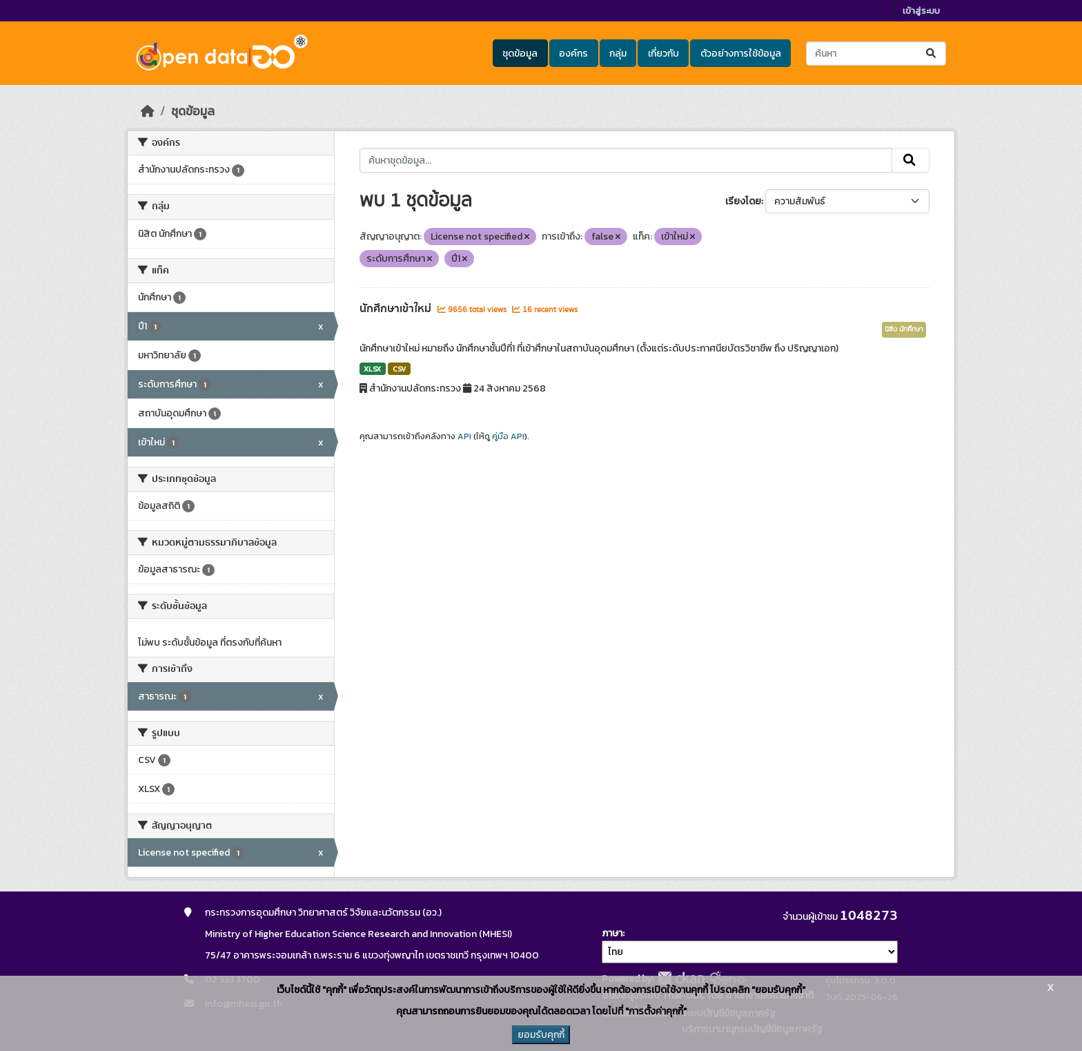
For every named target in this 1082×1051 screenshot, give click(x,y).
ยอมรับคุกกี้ (541, 1035)
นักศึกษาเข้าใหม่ (397, 309)
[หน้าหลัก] (148, 111)
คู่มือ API (508, 436)
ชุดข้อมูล (520, 53)
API (464, 436)
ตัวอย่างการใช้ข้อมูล (740, 53)
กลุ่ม (618, 53)
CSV (399, 368)
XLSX (372, 368)
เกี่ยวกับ (663, 53)
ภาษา (612, 933)
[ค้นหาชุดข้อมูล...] (876, 53)
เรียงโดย (743, 201)
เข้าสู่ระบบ (921, 10)
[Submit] (932, 53)
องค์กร (573, 53)
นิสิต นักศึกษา (904, 329)
